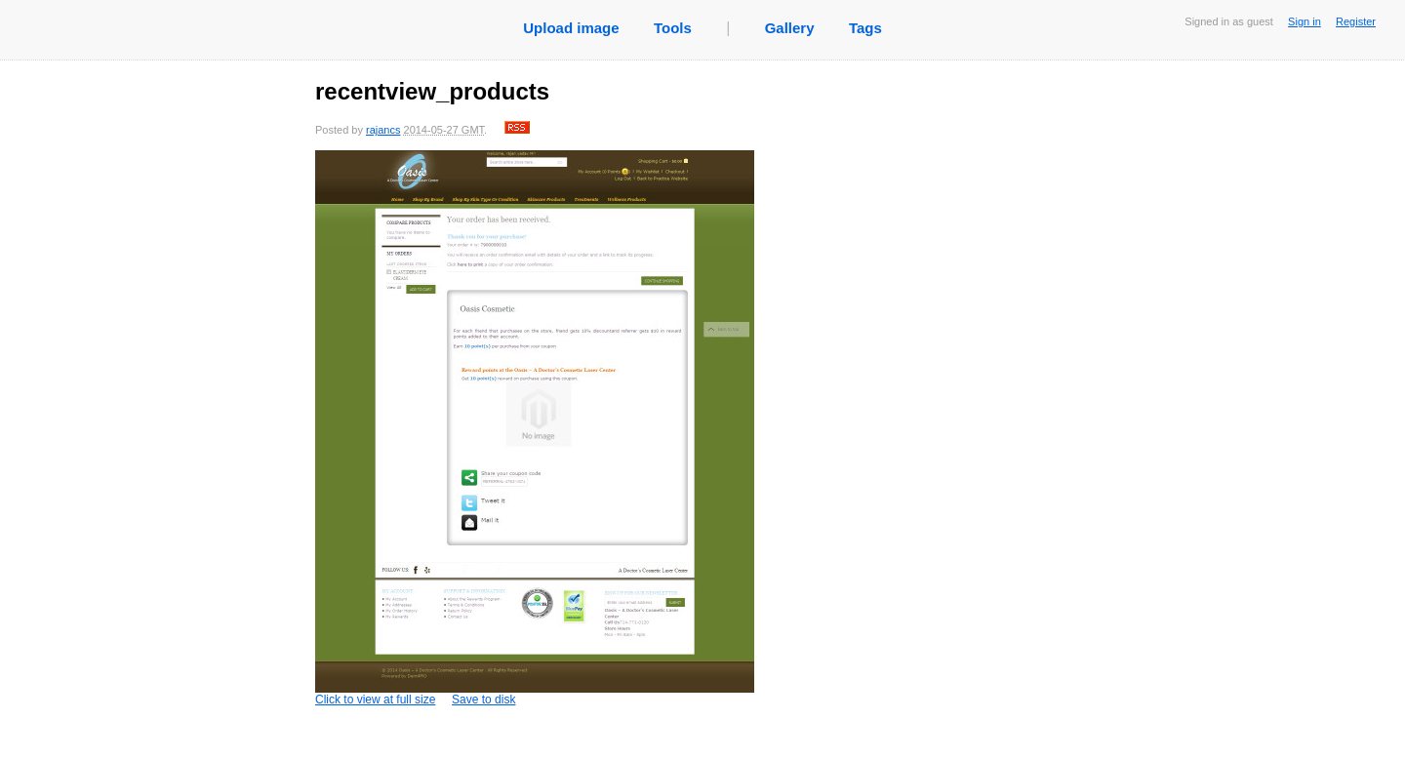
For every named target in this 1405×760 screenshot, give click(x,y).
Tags (865, 28)
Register (1356, 21)
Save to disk (483, 699)
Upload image (571, 28)
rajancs (383, 130)
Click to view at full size (534, 428)
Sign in (1304, 21)
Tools (673, 28)
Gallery (790, 28)
